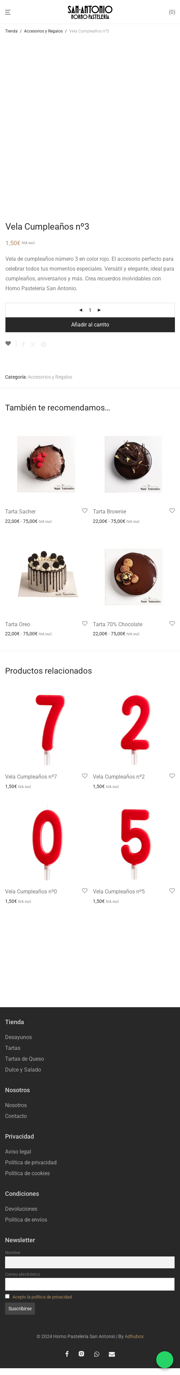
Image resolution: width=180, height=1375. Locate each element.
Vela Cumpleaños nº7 (31, 777)
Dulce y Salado (23, 1069)
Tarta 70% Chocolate (117, 624)
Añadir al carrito (90, 324)
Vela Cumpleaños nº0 (31, 891)
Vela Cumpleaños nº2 (119, 777)
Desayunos (18, 1037)
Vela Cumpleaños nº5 (119, 891)
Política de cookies (27, 1173)
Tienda (11, 31)
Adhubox (134, 1336)
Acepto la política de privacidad (42, 1296)
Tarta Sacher (20, 511)
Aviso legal (18, 1151)
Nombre (12, 1252)
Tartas (12, 1048)
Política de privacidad (31, 1162)
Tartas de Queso (24, 1059)
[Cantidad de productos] (90, 310)
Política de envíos (26, 1220)
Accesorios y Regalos (43, 31)
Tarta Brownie (109, 511)
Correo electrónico (22, 1274)
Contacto (16, 1116)
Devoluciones (21, 1209)
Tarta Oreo (17, 624)
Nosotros (16, 1105)
